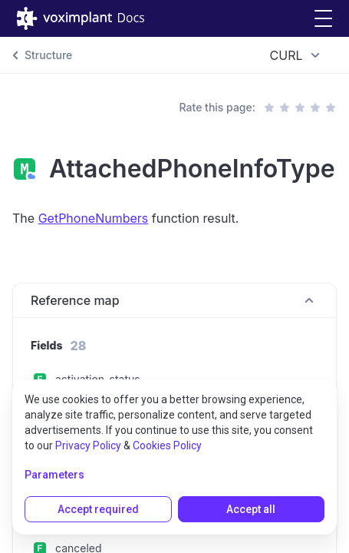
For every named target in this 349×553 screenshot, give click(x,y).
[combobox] (297, 55)
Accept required (98, 509)
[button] (323, 19)
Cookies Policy (167, 445)
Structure (48, 54)
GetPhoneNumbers (93, 218)
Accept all (250, 509)
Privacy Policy (88, 445)
